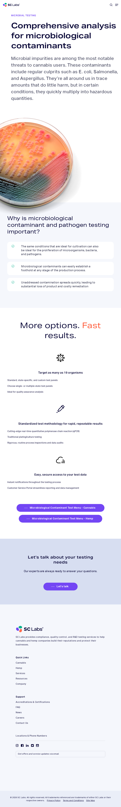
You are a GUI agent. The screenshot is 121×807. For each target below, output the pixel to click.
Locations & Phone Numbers (31, 736)
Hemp (19, 668)
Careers (20, 718)
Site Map (90, 801)
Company (21, 684)
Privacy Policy (53, 801)
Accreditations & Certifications (33, 702)
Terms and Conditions (73, 801)
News (19, 712)
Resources (21, 679)
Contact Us (22, 723)
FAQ (18, 707)
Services (20, 673)
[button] (116, 4)
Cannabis (21, 663)
